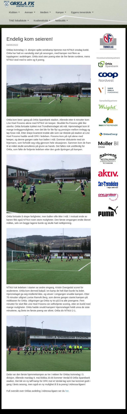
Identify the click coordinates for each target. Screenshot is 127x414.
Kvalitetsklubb (43, 21)
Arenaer (30, 13)
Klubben (15, 13)
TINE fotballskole (19, 21)
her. (67, 391)
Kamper (61, 13)
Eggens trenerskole (83, 13)
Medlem (46, 13)
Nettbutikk (62, 21)
